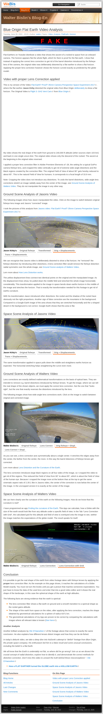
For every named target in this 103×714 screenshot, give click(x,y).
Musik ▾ (34, 10)
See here (51, 620)
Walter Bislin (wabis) (18, 707)
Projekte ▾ (54, 10)
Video (50, 34)
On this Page (59, 673)
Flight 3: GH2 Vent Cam (41, 91)
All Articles (8, 683)
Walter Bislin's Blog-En (25, 17)
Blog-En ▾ (25, 10)
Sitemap (56, 707)
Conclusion (58, 700)
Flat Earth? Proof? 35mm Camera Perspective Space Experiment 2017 (64, 85)
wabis (38, 34)
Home (5, 10)
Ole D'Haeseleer (37, 631)
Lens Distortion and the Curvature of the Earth (39, 467)
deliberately (79, 88)
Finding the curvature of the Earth (43, 508)
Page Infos (48, 707)
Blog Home (8, 678)
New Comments (10, 691)
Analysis (57, 34)
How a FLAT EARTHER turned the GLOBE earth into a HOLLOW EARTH (44, 666)
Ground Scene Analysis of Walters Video (71, 691)
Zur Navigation (64, 4)
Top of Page (81, 707)
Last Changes (9, 687)
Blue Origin (64, 91)
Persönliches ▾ (77, 10)
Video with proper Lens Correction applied (71, 678)
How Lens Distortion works (31, 272)
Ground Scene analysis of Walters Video (61, 267)
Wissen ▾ (43, 10)
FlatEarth (65, 34)
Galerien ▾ (65, 10)
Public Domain (16, 710)
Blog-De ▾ (15, 10)
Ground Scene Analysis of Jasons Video (70, 683)
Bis (9, 4)
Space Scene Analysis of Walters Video (70, 696)
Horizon (73, 34)
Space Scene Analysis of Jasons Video (70, 687)
